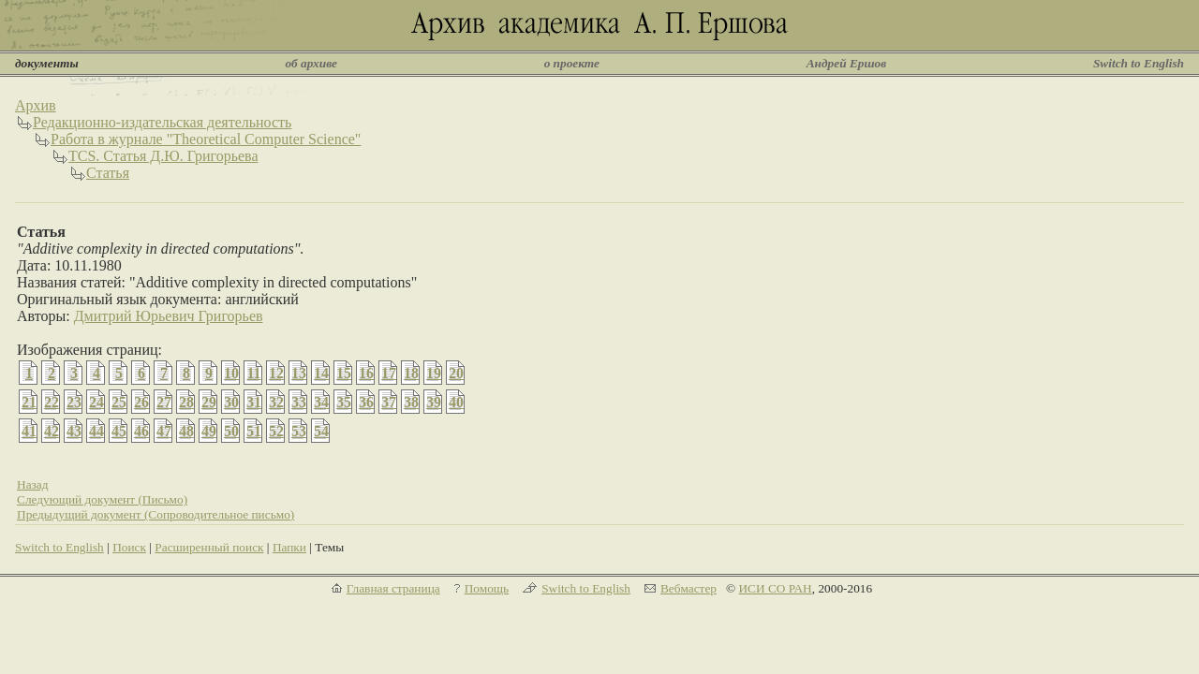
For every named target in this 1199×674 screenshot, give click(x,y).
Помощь (487, 588)
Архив (35, 105)
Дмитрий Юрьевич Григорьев (168, 316)
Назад (33, 484)
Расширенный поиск (209, 547)
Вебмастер (688, 588)
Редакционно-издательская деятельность (162, 122)
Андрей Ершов (847, 63)
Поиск (129, 547)
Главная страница (393, 588)
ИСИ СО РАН (774, 588)
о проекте (572, 63)
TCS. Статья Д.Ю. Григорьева (163, 156)
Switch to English (1138, 63)
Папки (289, 547)
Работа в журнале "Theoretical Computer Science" (206, 139)
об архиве (311, 63)
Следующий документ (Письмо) (102, 499)
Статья (107, 173)
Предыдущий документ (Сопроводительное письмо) (155, 514)
